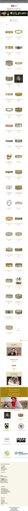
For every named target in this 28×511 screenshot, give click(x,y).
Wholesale (2, 502)
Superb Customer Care (4, 469)
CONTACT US (3, 472)
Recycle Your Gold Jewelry (4, 481)
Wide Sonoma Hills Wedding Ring (7, 418)
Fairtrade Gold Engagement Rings (6, 491)
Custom (15, 5)
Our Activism (3, 501)
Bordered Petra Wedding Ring (9, 332)
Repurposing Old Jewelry (4, 489)
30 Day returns (3, 466)
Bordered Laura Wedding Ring (18, 254)
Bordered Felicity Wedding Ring (9, 223)
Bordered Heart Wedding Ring (9, 254)
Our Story (2, 499)
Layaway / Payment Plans (4, 482)
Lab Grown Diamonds (4, 493)
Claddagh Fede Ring (18, 52)
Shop (12, 5)
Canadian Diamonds (4, 492)
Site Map (2, 503)
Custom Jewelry (3, 488)
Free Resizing (3, 467)
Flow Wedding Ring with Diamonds (14, 368)
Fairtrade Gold (3, 500)
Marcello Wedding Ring (18, 161)
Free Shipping (3, 465)
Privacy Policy (3, 470)
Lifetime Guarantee (4, 468)
